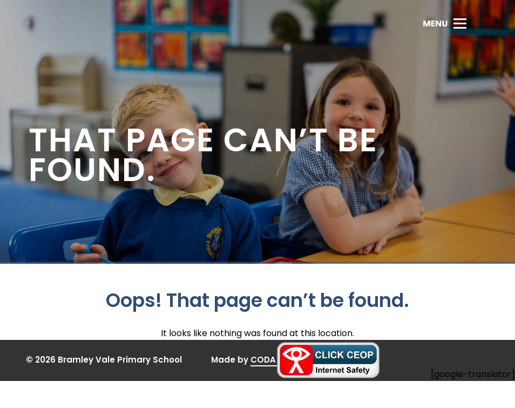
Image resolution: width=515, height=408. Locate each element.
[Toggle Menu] (444, 23)
